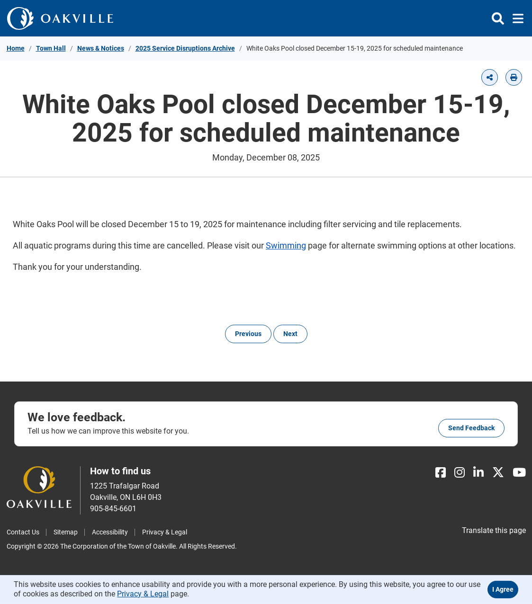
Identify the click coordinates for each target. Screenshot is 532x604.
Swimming (286, 245)
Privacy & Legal (164, 532)
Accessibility (110, 532)
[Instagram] (459, 473)
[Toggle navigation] (515, 18)
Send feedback (471, 428)
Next (290, 334)
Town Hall (51, 48)
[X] (498, 473)
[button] (489, 77)
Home (16, 48)
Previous (248, 334)
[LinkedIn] (478, 473)
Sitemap (66, 532)
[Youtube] (519, 473)
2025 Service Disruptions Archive (185, 48)
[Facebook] (440, 473)
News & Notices (100, 48)
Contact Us (23, 532)
